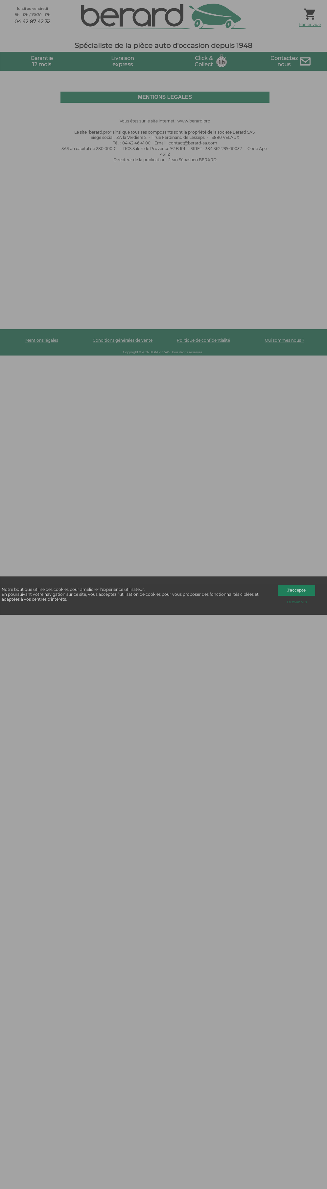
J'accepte (296, 590)
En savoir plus (297, 602)
